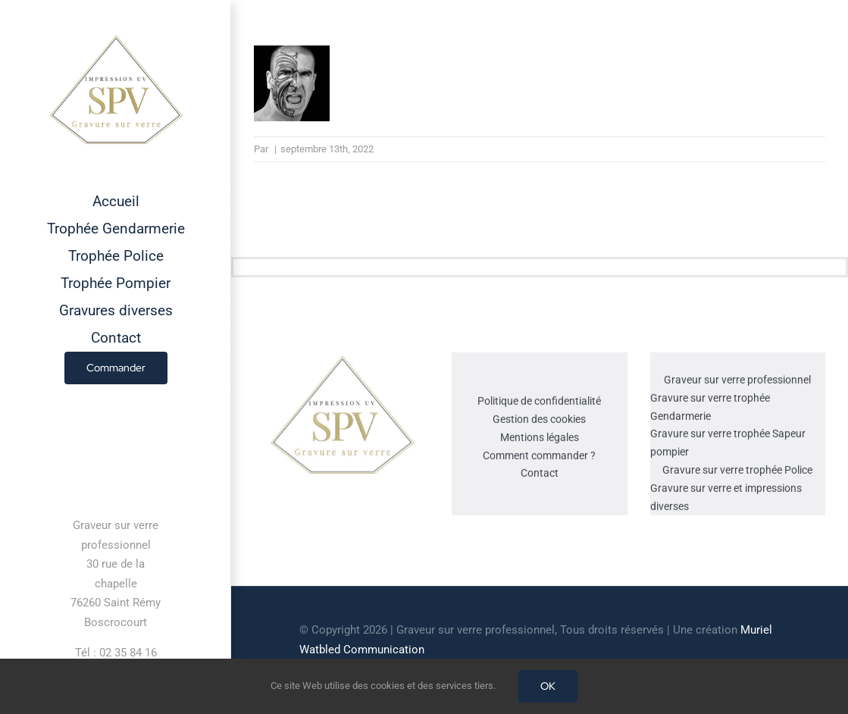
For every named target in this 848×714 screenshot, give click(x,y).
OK (547, 686)
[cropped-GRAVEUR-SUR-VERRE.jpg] (342, 360)
